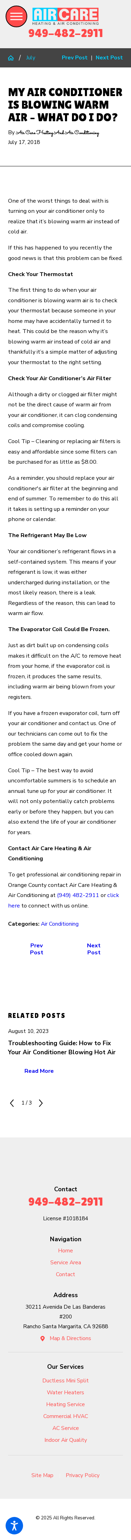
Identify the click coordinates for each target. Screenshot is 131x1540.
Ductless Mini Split (65, 1380)
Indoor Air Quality (65, 1440)
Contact (65, 1274)
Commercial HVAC (65, 1416)
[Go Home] (13, 58)
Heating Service (65, 1404)
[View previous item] (12, 1103)
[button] (14, 1525)
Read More (39, 1071)
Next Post (94, 948)
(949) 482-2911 (78, 895)
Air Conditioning (60, 924)
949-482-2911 (65, 32)
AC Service (65, 1428)
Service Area (65, 1262)
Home (65, 1251)
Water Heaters (65, 1392)
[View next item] (41, 1103)
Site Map (42, 1475)
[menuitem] (65, 1251)
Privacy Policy (83, 1475)
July (30, 58)
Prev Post (36, 948)
